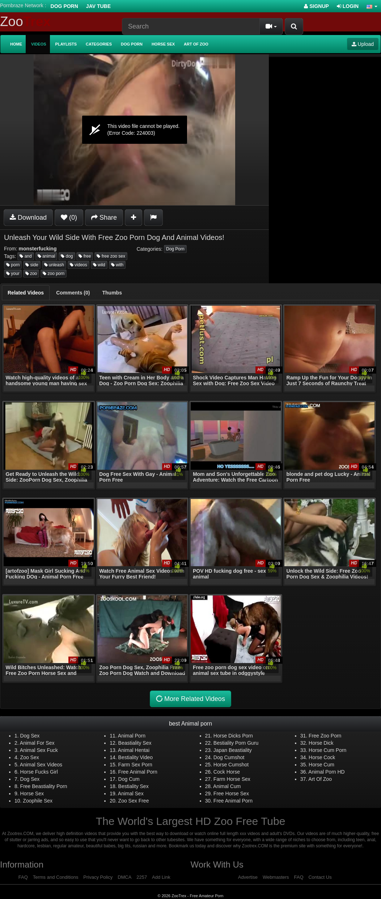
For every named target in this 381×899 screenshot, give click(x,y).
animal (46, 256)
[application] (134, 129)
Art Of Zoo (320, 779)
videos (78, 264)
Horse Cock (322, 757)
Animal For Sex (37, 743)
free (85, 256)
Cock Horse (226, 772)
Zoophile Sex (37, 801)
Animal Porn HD (326, 772)
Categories (99, 44)
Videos (38, 44)
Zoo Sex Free (133, 801)
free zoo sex (111, 256)
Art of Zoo (196, 44)
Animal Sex (131, 793)
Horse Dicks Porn (233, 736)
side (31, 264)
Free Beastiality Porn (43, 786)
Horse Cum (321, 764)
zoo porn (53, 273)
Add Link (161, 877)
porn (13, 264)
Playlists (66, 44)
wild (99, 264)
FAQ (23, 877)
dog (67, 256)
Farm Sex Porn (135, 764)
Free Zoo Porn (325, 736)
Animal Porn (131, 736)
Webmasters (276, 877)
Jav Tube (98, 6)
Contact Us (319, 877)
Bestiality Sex (133, 786)
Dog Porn (64, 6)
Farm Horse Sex (231, 779)
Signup (316, 6)
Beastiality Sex (135, 743)
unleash (54, 264)
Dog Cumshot (229, 757)
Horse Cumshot (231, 764)
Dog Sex (30, 736)
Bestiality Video (135, 757)
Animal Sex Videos (41, 764)
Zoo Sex (29, 757)
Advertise (248, 877)
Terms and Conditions (56, 877)
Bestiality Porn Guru (236, 743)
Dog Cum (129, 779)
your (13, 273)
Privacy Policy (98, 877)
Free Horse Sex (231, 793)
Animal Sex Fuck (39, 750)
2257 (141, 877)
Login (348, 6)
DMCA (124, 877)
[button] (372, 6)
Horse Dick (321, 743)
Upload (363, 44)
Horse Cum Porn (327, 750)
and (25, 256)
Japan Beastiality (232, 750)
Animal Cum (227, 786)
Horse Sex (163, 44)
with (117, 264)
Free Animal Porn (137, 772)
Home (16, 44)
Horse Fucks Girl (39, 772)
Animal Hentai (133, 750)
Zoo (25, 21)
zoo (31, 273)
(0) (69, 217)
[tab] (26, 292)
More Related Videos (190, 698)
